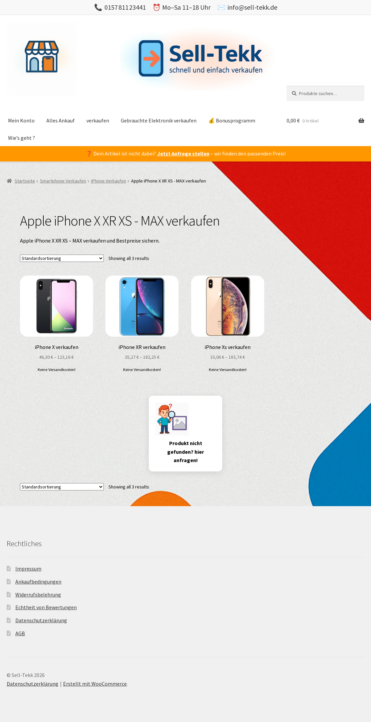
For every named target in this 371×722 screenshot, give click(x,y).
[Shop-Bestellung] (62, 258)
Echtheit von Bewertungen (46, 607)
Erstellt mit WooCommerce (95, 683)
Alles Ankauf (60, 120)
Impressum (28, 568)
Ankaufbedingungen (38, 581)
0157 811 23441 (125, 7)
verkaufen (97, 120)
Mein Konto (21, 120)
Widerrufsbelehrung (38, 594)
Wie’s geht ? (21, 137)
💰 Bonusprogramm (231, 120)
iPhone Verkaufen (108, 181)
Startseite (25, 181)
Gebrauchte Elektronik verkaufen (159, 120)
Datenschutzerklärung (41, 620)
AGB (20, 633)
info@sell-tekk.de (252, 7)
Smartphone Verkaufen (63, 181)
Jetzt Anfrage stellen (183, 153)
